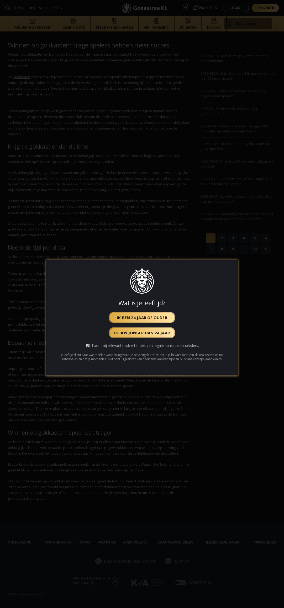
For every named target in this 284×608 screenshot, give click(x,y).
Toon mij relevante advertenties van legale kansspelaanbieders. (145, 345)
